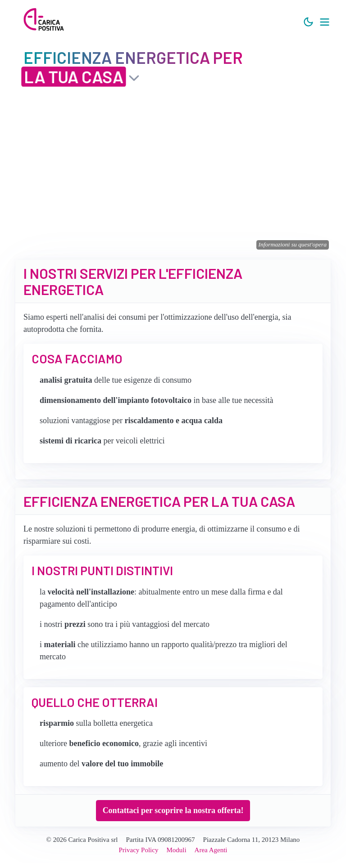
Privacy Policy (139, 850)
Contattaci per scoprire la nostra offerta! (173, 810)
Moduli (176, 850)
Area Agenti (211, 850)
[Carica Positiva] (43, 20)
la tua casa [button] (74, 76)
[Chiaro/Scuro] (308, 22)
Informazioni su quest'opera (293, 244)
